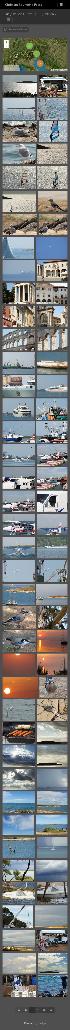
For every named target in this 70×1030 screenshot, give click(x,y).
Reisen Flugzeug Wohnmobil (27, 14)
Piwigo (42, 1023)
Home (7, 13)
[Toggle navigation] (61, 4)
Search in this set (15, 29)
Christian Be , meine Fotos (23, 4)
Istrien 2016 (53, 14)
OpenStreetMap (60, 70)
